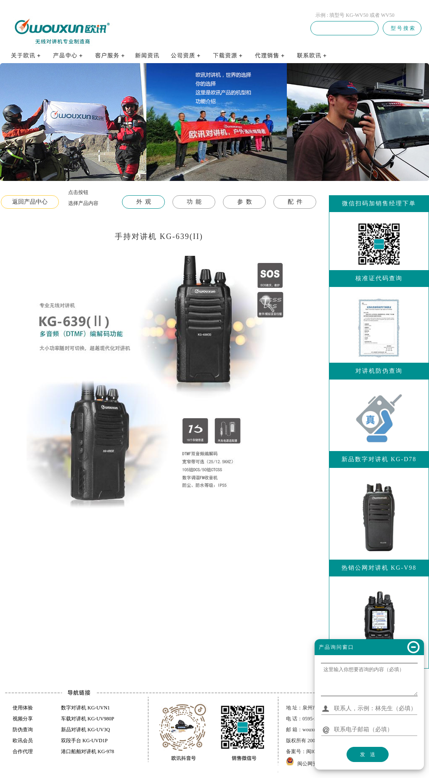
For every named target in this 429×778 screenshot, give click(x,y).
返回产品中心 (30, 202)
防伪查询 (23, 730)
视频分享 (23, 719)
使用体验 (23, 708)
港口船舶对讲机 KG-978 (87, 751)
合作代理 (23, 751)
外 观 (143, 202)
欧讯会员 (23, 740)
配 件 (295, 202)
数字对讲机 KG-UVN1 (85, 708)
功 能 (194, 202)
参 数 (244, 202)
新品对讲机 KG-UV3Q (85, 730)
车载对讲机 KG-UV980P (87, 719)
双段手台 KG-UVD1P (84, 740)
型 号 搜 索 (402, 28)
